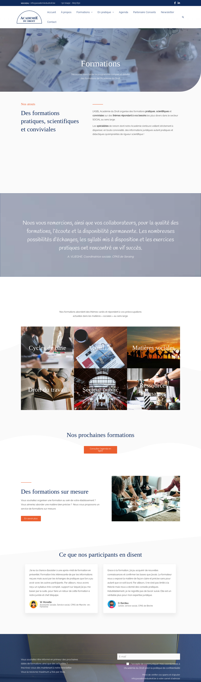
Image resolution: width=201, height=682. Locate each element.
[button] (25, 3)
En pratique (104, 12)
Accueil (51, 12)
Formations (83, 12)
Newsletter (167, 12)
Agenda (123, 12)
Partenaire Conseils (144, 12)
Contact (51, 21)
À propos (66, 12)
